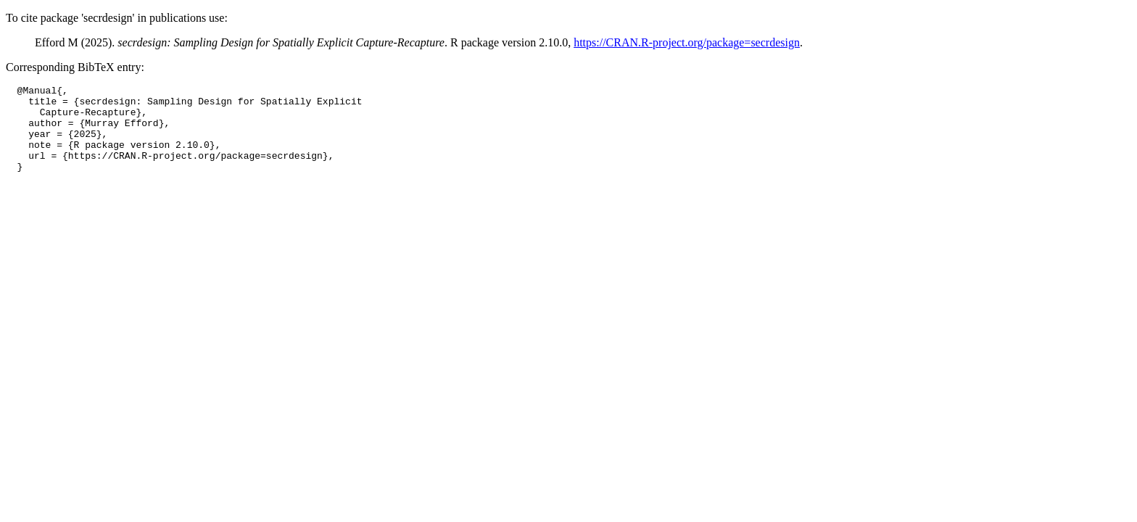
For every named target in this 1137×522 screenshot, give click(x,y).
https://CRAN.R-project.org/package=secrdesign (687, 42)
